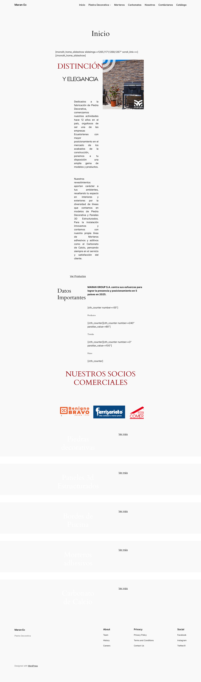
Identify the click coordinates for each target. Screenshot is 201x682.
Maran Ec (20, 4)
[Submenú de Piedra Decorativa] (110, 5)
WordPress (33, 666)
